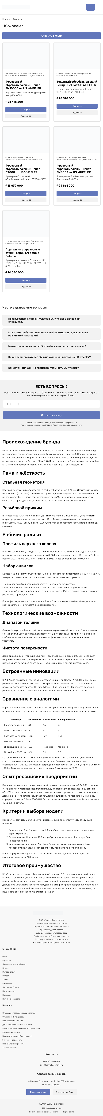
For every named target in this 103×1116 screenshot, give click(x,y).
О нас (4, 956)
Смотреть (26, 109)
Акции (5, 980)
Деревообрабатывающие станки (17, 1024)
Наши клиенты (8, 991)
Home (5, 19)
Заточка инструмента (12, 1040)
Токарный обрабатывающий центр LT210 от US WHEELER (77, 83)
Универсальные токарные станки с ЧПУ (74, 74)
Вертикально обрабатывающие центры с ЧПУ (25, 160)
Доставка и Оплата (10, 987)
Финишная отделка (11, 1032)
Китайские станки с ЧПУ (20, 76)
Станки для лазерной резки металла (18, 1013)
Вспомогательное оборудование (17, 1036)
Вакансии (6, 995)
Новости (6, 976)
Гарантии (6, 960)
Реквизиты (7, 983)
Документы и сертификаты (14, 964)
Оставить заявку (51, 415)
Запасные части (9, 1048)
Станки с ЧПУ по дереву (13, 1017)
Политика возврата (11, 999)
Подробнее (26, 116)
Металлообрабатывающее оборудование (21, 1028)
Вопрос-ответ (8, 972)
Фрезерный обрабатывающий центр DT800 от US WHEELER (22, 169)
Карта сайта (68, 1112)
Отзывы (5, 968)
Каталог (90, 7)
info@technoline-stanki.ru (51, 1065)
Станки (60, 73)
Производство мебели (12, 1021)
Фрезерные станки (77, 157)
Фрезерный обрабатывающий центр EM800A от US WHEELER (74, 169)
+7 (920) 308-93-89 (51, 1061)
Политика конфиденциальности (43, 1112)
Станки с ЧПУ (38, 76)
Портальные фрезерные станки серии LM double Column (22, 253)
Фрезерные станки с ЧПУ (24, 157)
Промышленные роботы (13, 1044)
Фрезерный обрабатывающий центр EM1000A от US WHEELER (23, 85)
